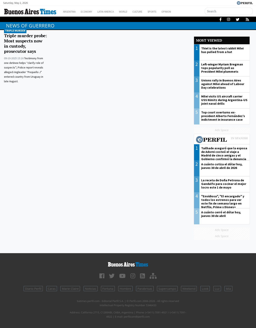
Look (205, 289)
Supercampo (167, 289)
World (131, 12)
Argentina (70, 12)
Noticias (90, 289)
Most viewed (209, 40)
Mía (228, 289)
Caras (52, 289)
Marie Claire (70, 289)
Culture (147, 12)
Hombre (125, 289)
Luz (217, 289)
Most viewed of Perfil (222, 140)
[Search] (229, 11)
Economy (89, 12)
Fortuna (107, 289)
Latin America (111, 12)
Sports (164, 12)
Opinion (180, 12)
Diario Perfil (33, 289)
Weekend (188, 289)
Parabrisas (144, 289)
